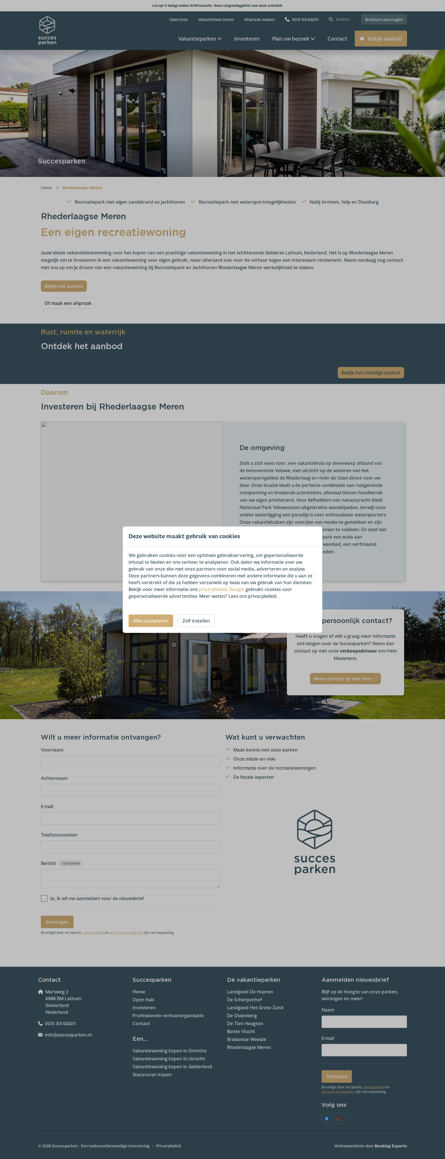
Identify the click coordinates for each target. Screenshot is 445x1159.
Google (236, 589)
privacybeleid (213, 589)
